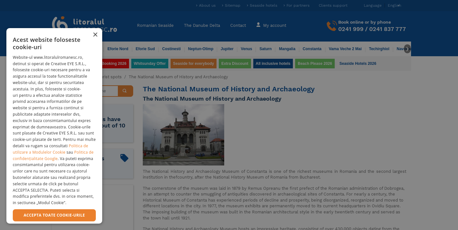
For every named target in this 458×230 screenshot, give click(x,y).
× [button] (95, 35)
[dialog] (54, 126)
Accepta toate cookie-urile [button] (54, 215)
